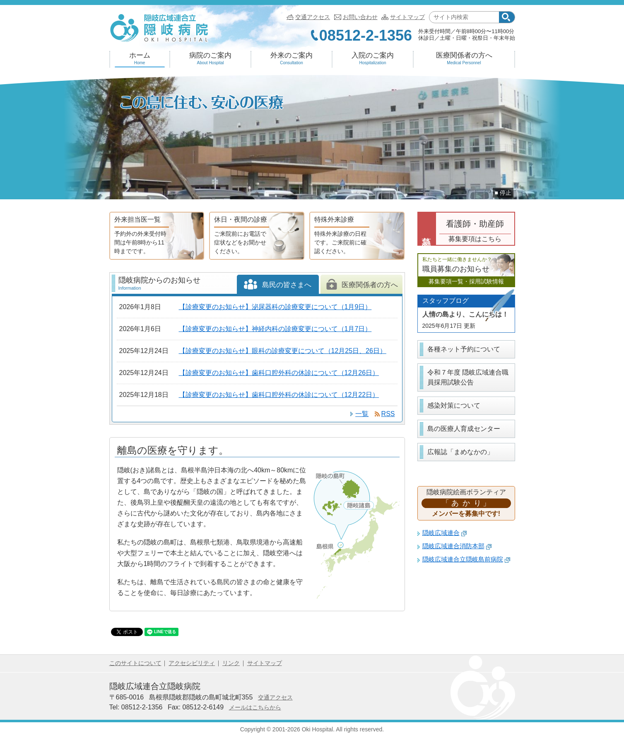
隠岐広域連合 (444, 533)
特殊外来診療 (341, 236)
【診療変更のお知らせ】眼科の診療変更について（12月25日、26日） (282, 350)
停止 (505, 192)
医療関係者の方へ (464, 58)
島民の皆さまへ (277, 287)
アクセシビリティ (192, 663)
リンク (231, 663)
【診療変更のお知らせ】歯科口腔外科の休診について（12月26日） (279, 372)
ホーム (140, 58)
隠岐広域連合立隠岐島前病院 (466, 559)
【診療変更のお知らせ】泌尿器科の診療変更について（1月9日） (275, 306)
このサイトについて (135, 663)
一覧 (362, 413)
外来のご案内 (291, 58)
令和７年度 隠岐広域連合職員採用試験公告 (467, 377)
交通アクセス (312, 17)
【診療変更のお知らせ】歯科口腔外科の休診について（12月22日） (279, 394)
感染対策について (453, 405)
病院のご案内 (210, 58)
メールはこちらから (255, 707)
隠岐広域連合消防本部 (457, 546)
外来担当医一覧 (141, 236)
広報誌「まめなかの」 (460, 451)
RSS (388, 413)
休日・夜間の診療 (241, 236)
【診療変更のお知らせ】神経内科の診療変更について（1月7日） (275, 328)
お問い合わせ (360, 17)
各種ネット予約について (463, 349)
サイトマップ (407, 17)
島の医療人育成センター (463, 428)
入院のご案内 (372, 58)
